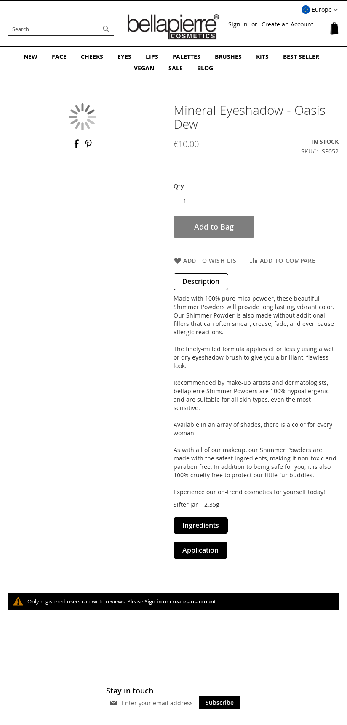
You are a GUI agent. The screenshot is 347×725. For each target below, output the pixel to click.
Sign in (153, 601)
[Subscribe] (219, 702)
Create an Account (287, 24)
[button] (319, 10)
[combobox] (61, 29)
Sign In (238, 24)
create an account (193, 601)
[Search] (106, 29)
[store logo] (173, 27)
